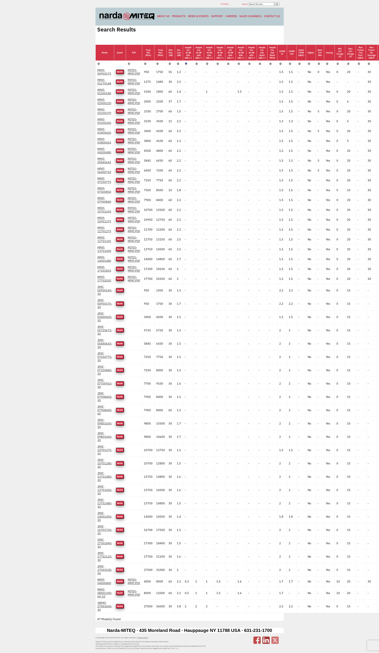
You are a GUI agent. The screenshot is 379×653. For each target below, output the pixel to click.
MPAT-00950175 (104, 71)
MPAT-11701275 (104, 229)
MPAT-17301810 (104, 268)
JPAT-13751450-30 (104, 490)
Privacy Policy (142, 638)
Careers (231, 16)
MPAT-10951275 (104, 219)
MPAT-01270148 (104, 81)
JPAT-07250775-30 (104, 357)
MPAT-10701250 (104, 209)
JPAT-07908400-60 (104, 410)
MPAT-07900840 (104, 200)
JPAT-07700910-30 (104, 383)
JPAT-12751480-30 (104, 477)
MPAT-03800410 (104, 140)
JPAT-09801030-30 (104, 423)
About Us (163, 16)
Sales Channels (250, 16)
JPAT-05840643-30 (104, 343)
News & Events (198, 16)
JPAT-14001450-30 (104, 516)
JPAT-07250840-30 (104, 370)
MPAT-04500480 (104, 150)
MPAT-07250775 (104, 180)
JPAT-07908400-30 (104, 397)
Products (179, 16)
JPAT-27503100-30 (104, 570)
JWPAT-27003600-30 (104, 606)
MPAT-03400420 (104, 131)
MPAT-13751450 (104, 249)
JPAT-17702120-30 (104, 556)
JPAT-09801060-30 (104, 437)
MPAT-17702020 (104, 278)
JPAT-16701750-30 (104, 530)
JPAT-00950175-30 (104, 303)
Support (217, 16)
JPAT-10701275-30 (104, 450)
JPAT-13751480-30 (104, 503)
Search (245, 4)
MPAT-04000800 (104, 581)
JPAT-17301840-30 (104, 543)
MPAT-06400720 (104, 170)
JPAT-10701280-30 (104, 463)
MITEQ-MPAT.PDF (134, 71)
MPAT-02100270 (104, 111)
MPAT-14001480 (104, 259)
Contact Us (272, 16)
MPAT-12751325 (104, 239)
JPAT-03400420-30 (104, 317)
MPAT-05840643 (104, 160)
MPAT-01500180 (104, 91)
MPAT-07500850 (104, 190)
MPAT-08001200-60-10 (104, 593)
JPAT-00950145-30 (104, 290)
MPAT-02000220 (104, 101)
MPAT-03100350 (104, 121)
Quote (120, 72)
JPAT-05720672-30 (104, 330)
